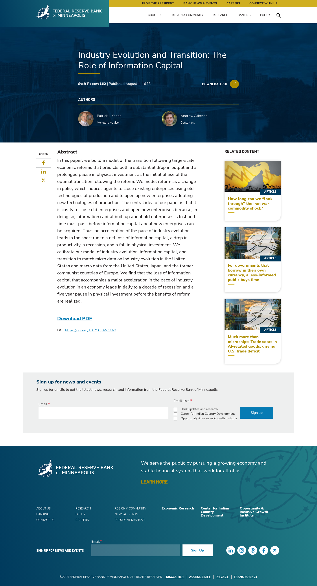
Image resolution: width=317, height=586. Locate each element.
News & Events (126, 514)
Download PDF (74, 318)
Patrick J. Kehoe (109, 115)
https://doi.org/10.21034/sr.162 (90, 330)
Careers (233, 3)
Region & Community (187, 15)
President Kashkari (130, 520)
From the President (158, 3)
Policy (265, 15)
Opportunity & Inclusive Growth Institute (209, 418)
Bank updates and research (199, 409)
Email (43, 404)
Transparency (245, 577)
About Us (155, 15)
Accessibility (200, 577)
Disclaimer (174, 577)
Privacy (222, 577)
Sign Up (197, 550)
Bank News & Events (200, 3)
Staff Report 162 (92, 83)
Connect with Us (263, 3)
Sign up (257, 412)
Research (220, 15)
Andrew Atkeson (194, 115)
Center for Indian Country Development (208, 414)
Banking (244, 15)
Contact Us (45, 520)
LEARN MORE (154, 481)
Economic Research (178, 508)
